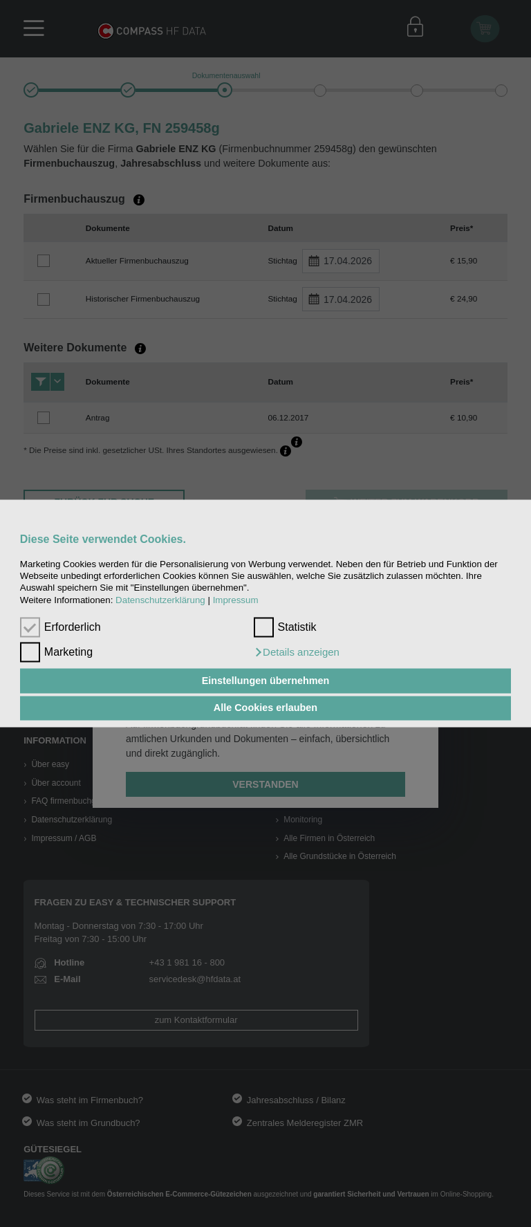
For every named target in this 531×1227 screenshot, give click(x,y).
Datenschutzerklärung (160, 600)
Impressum (236, 600)
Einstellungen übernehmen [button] (266, 680)
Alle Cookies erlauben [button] (265, 708)
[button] (296, 652)
